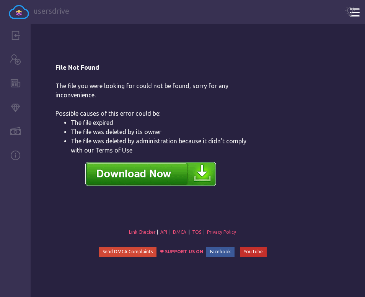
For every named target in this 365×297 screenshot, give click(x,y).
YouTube (253, 251)
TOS (196, 232)
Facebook (220, 251)
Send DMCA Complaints (128, 251)
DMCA (179, 232)
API (163, 232)
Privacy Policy (221, 232)
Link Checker (142, 232)
